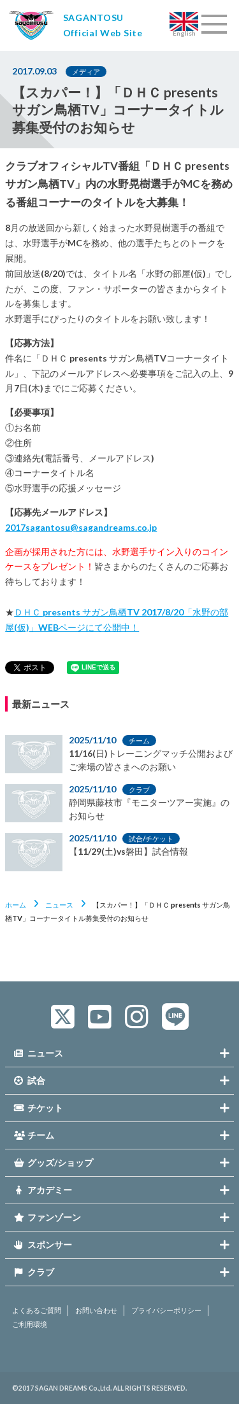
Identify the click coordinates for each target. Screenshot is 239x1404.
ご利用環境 (29, 1324)
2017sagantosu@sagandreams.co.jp (81, 527)
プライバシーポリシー (166, 1310)
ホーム (15, 905)
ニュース (59, 905)
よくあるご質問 (36, 1310)
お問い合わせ (96, 1310)
